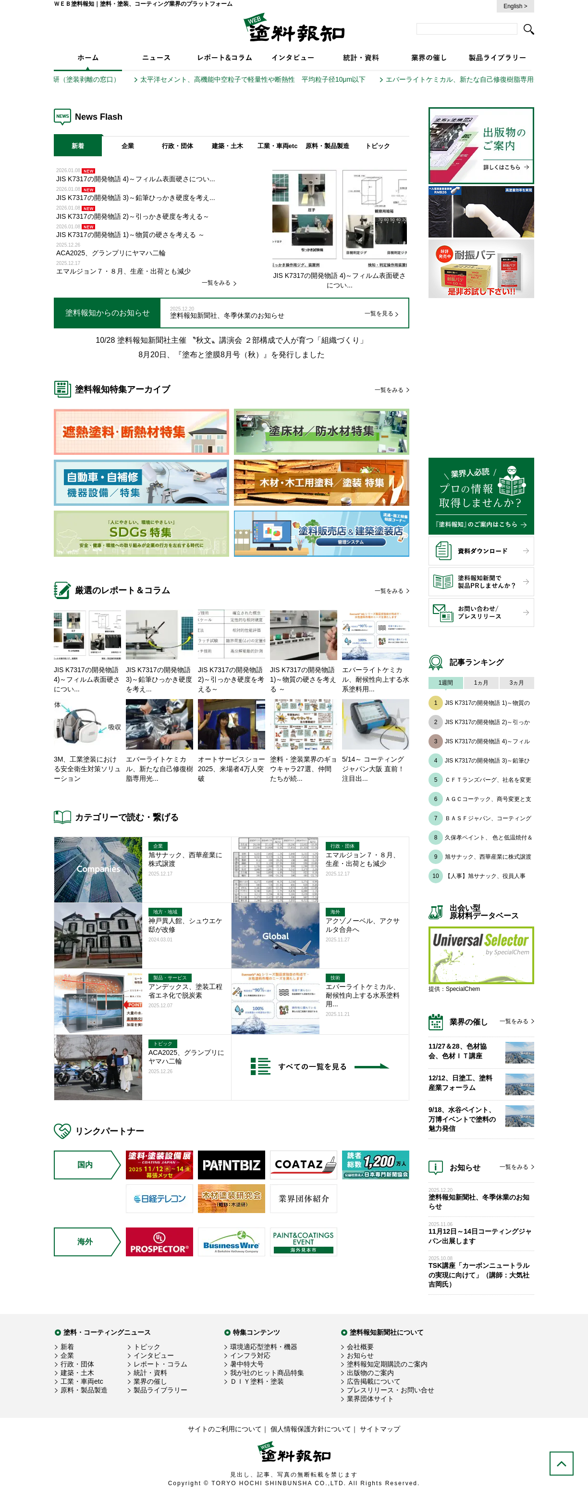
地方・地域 (165, 911)
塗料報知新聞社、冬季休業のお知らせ (227, 315)
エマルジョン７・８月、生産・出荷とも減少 (123, 271)
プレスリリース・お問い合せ (390, 1390)
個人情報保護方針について (310, 1429)
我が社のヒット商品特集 (267, 1373)
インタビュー (154, 1355)
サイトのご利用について (225, 1429)
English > (515, 6)
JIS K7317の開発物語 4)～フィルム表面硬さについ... (135, 179)
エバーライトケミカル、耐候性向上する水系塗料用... (375, 679)
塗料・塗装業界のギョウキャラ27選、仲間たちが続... (303, 769)
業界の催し (150, 1381)
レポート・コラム (160, 1364)
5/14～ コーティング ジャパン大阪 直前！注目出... (373, 769)
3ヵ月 (517, 682)
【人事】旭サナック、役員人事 (485, 876)
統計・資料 (150, 1373)
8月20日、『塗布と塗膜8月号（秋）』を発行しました (231, 355)
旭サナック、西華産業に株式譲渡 (488, 856)
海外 (335, 911)
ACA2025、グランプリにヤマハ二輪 (111, 253)
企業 (128, 146)
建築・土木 (227, 146)
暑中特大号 (247, 1364)
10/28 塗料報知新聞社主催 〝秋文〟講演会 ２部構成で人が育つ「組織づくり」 (231, 340)
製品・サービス (170, 977)
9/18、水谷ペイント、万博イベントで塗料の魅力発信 (462, 1119)
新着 (78, 146)
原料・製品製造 (327, 146)
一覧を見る (379, 313)
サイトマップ (380, 1429)
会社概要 (360, 1347)
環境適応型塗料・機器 (263, 1347)
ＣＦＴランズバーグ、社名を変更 (488, 779)
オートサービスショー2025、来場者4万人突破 (231, 769)
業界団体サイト (370, 1398)
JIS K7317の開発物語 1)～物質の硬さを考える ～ (130, 234)
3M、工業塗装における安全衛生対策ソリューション (87, 769)
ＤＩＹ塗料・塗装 (257, 1381)
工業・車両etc (277, 146)
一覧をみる (216, 282)
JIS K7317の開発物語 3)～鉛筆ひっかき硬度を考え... (135, 197)
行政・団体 (177, 146)
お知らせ (360, 1355)
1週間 (446, 682)
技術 (335, 977)
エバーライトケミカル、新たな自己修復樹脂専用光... (159, 769)
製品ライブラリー (160, 1390)
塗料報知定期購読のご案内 (387, 1364)
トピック (377, 146)
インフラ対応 (250, 1355)
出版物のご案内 (370, 1373)
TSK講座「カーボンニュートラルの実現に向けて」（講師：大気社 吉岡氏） (479, 1275)
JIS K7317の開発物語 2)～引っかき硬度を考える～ (133, 216)
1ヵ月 (481, 682)
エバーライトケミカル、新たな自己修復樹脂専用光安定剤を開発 (490, 79)
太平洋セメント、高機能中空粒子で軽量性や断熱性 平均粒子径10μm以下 (259, 79)
